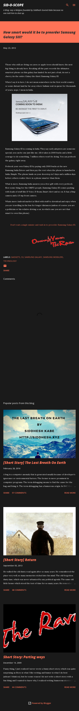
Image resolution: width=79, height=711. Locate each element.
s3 (22, 257)
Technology (10, 261)
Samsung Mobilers (53, 257)
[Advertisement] (39, 373)
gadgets (15, 257)
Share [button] (6, 270)
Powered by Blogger (39, 703)
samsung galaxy (33, 257)
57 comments (19, 492)
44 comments (19, 687)
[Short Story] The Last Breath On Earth (34, 462)
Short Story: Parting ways (24, 657)
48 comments (19, 590)
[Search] (67, 5)
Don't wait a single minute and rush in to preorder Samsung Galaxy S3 (42, 225)
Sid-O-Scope (13, 5)
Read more (70, 492)
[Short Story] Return (19, 559)
